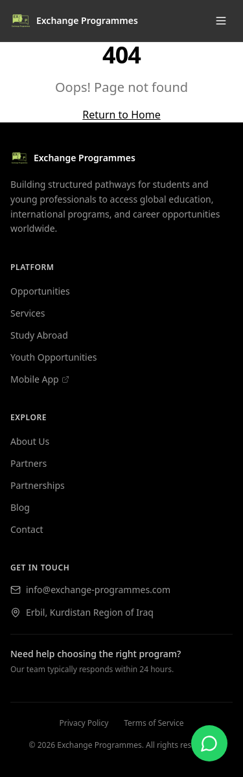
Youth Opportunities (53, 357)
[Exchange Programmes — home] (121, 158)
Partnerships (37, 485)
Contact (26, 529)
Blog (20, 507)
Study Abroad (39, 335)
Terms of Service (153, 722)
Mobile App (39, 379)
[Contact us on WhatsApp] (209, 743)
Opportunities (40, 291)
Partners (28, 463)
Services (27, 313)
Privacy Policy (84, 722)
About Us (29, 441)
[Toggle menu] (221, 20)
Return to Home (121, 114)
